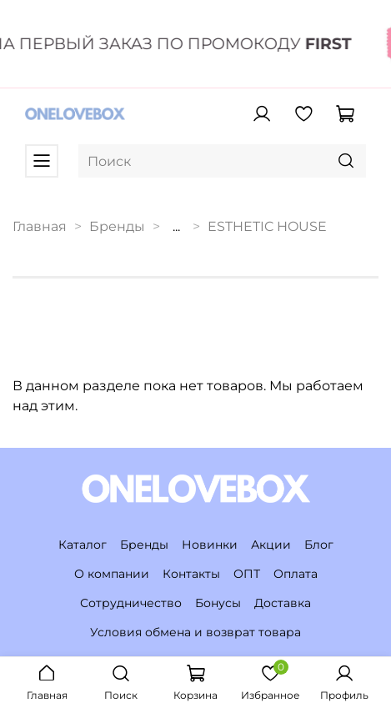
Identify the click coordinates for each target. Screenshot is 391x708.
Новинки (210, 544)
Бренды (117, 226)
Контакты (191, 573)
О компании (111, 573)
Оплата (295, 573)
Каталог (82, 544)
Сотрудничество (131, 602)
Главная (40, 226)
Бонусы (218, 602)
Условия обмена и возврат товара (195, 632)
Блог (318, 544)
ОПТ (246, 573)
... (176, 226)
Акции (271, 544)
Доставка (282, 602)
